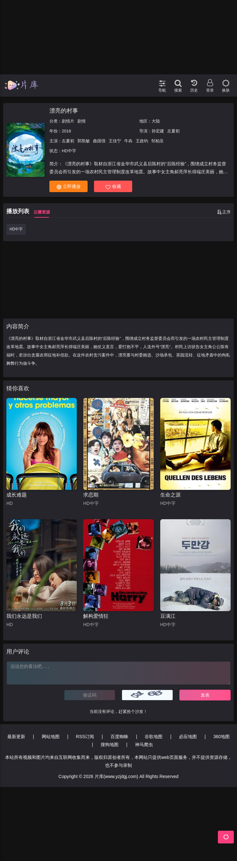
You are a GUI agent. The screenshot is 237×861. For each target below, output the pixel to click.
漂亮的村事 (63, 111)
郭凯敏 (83, 141)
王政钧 (142, 141)
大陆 (156, 121)
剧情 (81, 121)
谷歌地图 (153, 736)
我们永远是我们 (24, 616)
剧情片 (68, 121)
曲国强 (99, 141)
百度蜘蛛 (119, 736)
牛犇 (128, 141)
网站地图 (51, 736)
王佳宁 (115, 141)
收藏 (113, 186)
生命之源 (170, 495)
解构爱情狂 (96, 616)
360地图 (221, 736)
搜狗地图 (109, 744)
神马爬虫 (144, 744)
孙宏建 (158, 131)
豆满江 (168, 616)
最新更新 (16, 736)
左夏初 (173, 131)
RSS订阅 (85, 736)
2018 (66, 131)
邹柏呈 (157, 141)
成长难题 (16, 495)
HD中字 (16, 229)
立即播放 (69, 186)
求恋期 (90, 495)
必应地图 (188, 736)
